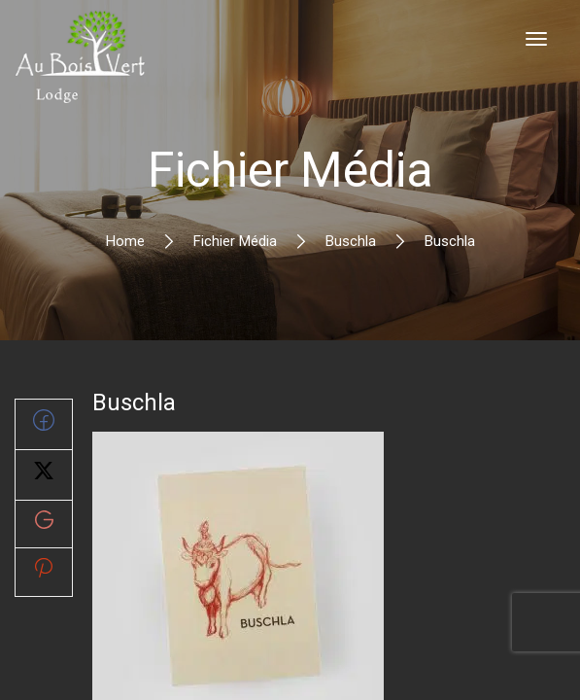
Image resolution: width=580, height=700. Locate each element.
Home (125, 241)
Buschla (350, 241)
